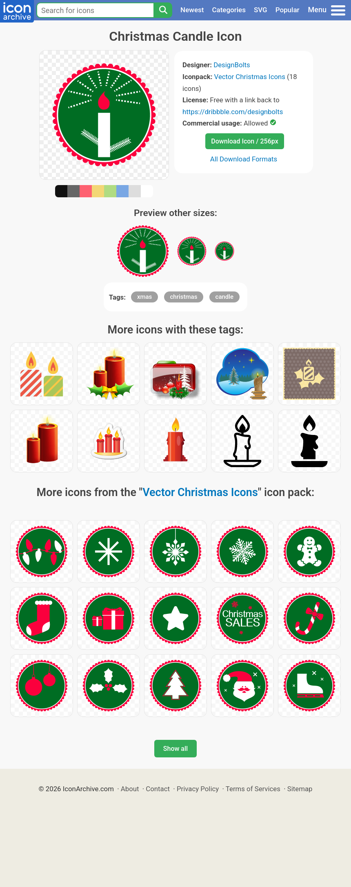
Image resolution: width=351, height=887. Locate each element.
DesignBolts (231, 65)
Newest (192, 10)
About (130, 789)
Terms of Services (253, 789)
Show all (175, 748)
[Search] (162, 10)
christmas (184, 296)
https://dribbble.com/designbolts (232, 112)
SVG (260, 10)
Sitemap (300, 789)
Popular (287, 10)
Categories (229, 10)
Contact (158, 789)
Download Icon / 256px (244, 141)
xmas (144, 296)
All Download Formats (244, 159)
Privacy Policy (198, 789)
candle (224, 296)
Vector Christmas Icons (249, 77)
